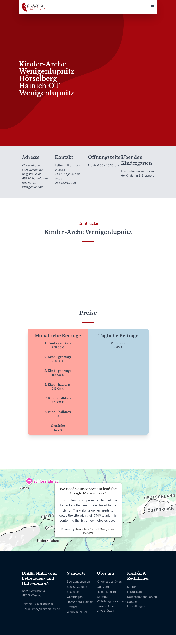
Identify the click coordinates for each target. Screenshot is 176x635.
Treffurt (72, 607)
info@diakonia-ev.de (46, 609)
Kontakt (132, 586)
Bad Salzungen (77, 586)
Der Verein (104, 586)
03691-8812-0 (43, 604)
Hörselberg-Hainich (80, 602)
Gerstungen (75, 597)
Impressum (134, 591)
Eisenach (73, 591)
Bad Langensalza (78, 581)
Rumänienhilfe (106, 591)
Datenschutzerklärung (142, 597)
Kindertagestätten (109, 581)
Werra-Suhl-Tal (77, 612)
